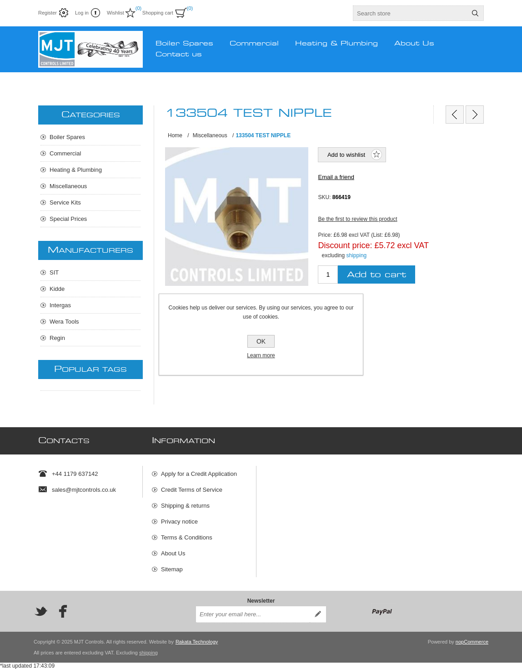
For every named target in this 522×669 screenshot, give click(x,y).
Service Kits (65, 202)
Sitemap (172, 569)
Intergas (60, 305)
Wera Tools (64, 321)
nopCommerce (472, 641)
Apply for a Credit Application (199, 473)
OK (261, 341)
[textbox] (410, 13)
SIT (54, 272)
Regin (57, 337)
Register (47, 12)
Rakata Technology (197, 641)
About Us (173, 553)
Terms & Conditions (186, 537)
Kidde (57, 288)
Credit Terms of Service (191, 489)
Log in (82, 12)
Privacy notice (179, 521)
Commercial (65, 153)
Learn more (261, 355)
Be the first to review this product (357, 219)
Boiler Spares (67, 137)
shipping (356, 255)
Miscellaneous (68, 186)
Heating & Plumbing (76, 169)
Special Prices (68, 218)
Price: (325, 235)
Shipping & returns (185, 505)
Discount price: (345, 245)
